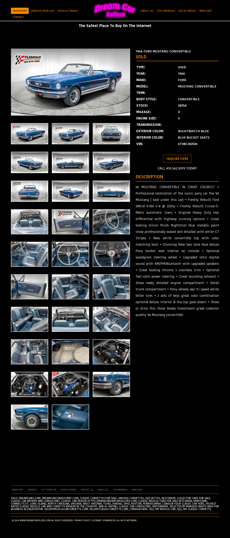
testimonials (120, 490)
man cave (137, 490)
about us (103, 490)
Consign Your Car (42, 11)
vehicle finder (68, 490)
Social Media (187, 11)
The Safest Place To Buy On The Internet (115, 25)
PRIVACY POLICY (82, 520)
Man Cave (205, 11)
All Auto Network (126, 520)
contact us (87, 490)
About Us (147, 11)
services (32, 490)
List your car (48, 490)
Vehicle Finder (68, 11)
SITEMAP (96, 520)
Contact (18, 17)
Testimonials (166, 11)
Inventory (20, 11)
